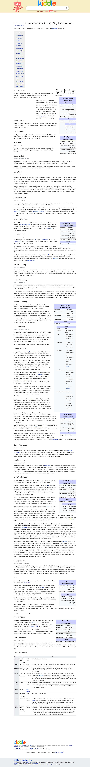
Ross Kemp (17, 211)
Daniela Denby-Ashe (25, 224)
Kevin (67, 366)
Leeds (42, 117)
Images (41, 11)
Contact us (35, 764)
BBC (45, 28)
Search (66, 8)
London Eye (55, 258)
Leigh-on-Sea (26, 582)
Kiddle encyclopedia (27, 745)
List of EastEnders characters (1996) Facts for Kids (26, 749)
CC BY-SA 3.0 (28, 762)
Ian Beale (39, 374)
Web (38, 11)
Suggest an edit (59, 752)
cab (25, 380)
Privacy (29, 764)
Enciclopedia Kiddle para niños (46, 764)
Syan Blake (49, 228)
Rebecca (68, 388)
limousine (65, 541)
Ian (62, 706)
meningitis (40, 675)
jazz (48, 485)
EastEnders (55, 28)
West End (55, 439)
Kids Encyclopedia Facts (19, 25)
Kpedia (51, 11)
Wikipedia (16, 763)
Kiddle (15, 764)
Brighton (24, 527)
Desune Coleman (72, 418)
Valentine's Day (31, 260)
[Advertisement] (45, 17)
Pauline (42, 587)
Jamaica (48, 506)
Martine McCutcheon (38, 211)
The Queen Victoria (33, 626)
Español (55, 11)
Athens (33, 700)
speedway (30, 398)
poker (19, 381)
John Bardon (18, 241)
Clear (64, 8)
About (25, 764)
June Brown (49, 255)
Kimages (46, 11)
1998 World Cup (38, 427)
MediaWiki (35, 763)
